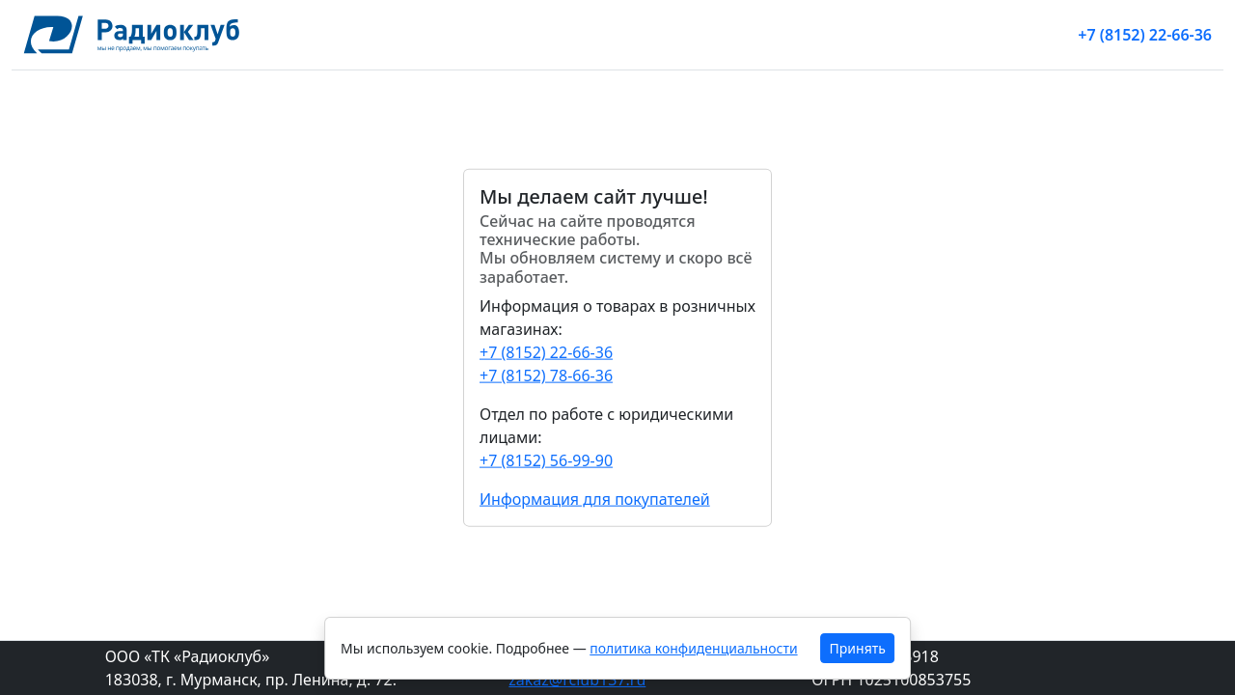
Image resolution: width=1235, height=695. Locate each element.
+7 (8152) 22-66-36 (1145, 34)
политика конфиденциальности (693, 648)
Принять (858, 648)
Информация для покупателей (595, 498)
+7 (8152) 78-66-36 (546, 374)
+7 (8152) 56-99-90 (546, 459)
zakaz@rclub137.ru (576, 679)
